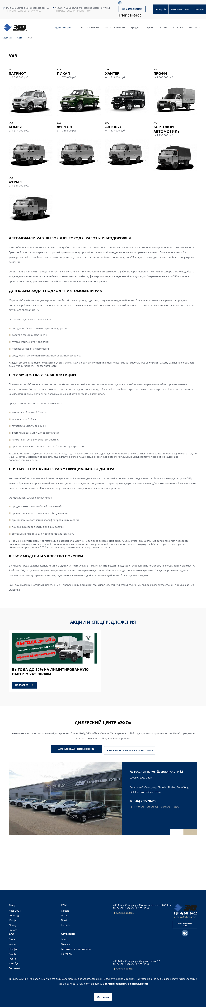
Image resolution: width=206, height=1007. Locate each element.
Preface (13, 929)
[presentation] (168, 830)
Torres (31, 914)
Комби (50, 924)
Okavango (14, 914)
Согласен (103, 997)
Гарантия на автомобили (72, 921)
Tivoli (31, 919)
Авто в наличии (89, 27)
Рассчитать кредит (180, 9)
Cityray (13, 924)
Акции (163, 27)
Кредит (135, 27)
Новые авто (94, 909)
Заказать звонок (132, 9)
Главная (7, 37)
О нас (68, 909)
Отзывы (178, 27)
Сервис (150, 27)
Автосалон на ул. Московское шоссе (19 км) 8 (135, 749)
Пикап (50, 909)
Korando (32, 924)
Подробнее (21, 685)
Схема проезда (125, 911)
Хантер (50, 914)
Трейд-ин (199, 9)
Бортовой (52, 938)
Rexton (31, 909)
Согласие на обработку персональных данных (103, 966)
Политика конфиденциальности (103, 962)
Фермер (51, 943)
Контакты (195, 27)
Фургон (50, 929)
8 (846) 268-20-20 (129, 15)
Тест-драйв (160, 9)
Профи (50, 919)
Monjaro (13, 919)
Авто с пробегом (115, 27)
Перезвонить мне (185, 924)
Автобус (51, 933)
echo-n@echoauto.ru (185, 916)
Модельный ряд (63, 27)
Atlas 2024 (15, 909)
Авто (20, 37)
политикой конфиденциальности (126, 983)
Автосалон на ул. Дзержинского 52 (70, 749)
